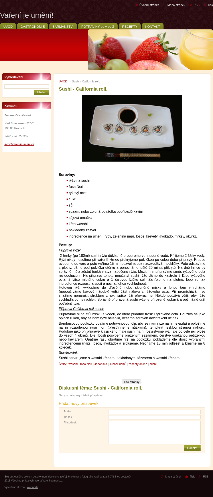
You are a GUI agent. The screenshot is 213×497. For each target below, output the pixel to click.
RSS (196, 5)
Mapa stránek (176, 5)
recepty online (138, 364)
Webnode (32, 487)
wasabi (73, 364)
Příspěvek (70, 422)
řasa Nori (86, 364)
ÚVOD (63, 81)
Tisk (210, 5)
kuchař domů (117, 364)
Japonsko (101, 364)
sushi (153, 364)
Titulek (67, 417)
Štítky (62, 364)
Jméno (67, 411)
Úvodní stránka (149, 5)
